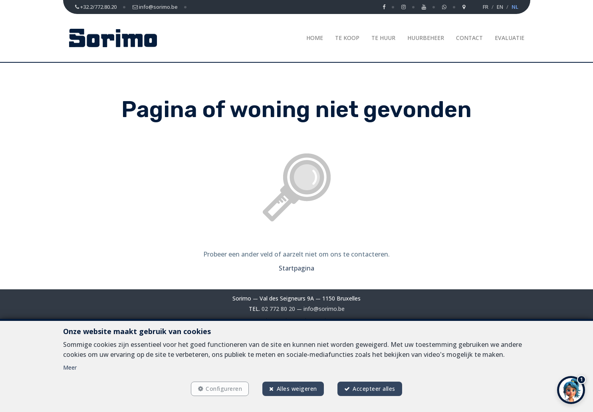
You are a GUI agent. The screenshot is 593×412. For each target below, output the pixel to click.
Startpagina (296, 268)
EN (500, 6)
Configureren (224, 388)
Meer (70, 367)
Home (314, 38)
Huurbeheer (425, 38)
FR (485, 6)
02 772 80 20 (278, 308)
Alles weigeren (297, 388)
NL (515, 6)
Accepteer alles (374, 388)
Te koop (347, 38)
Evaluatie (509, 38)
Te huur (383, 38)
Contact (469, 38)
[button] (571, 390)
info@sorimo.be (324, 308)
